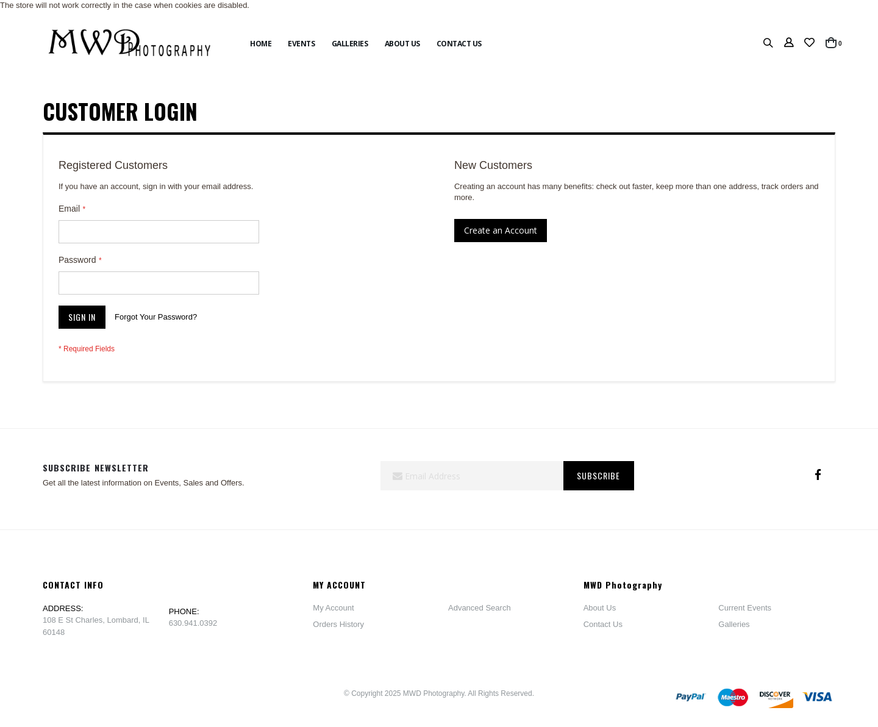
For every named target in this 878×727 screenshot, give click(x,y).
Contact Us (603, 624)
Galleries (733, 624)
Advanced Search (479, 607)
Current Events (744, 607)
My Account (333, 607)
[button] (809, 43)
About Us (600, 607)
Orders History (338, 624)
